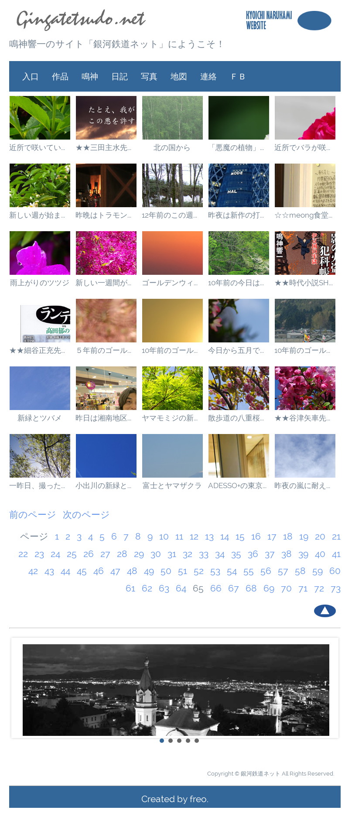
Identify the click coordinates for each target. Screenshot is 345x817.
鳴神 (90, 76)
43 (49, 570)
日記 (119, 76)
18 (288, 536)
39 (303, 553)
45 (82, 570)
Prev (20, 688)
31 (171, 553)
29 (139, 553)
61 (130, 588)
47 (115, 570)
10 (164, 536)
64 (181, 588)
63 (164, 588)
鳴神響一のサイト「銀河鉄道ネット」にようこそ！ (117, 43)
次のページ (86, 514)
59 (317, 570)
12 (194, 536)
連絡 (208, 76)
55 (248, 570)
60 (335, 570)
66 (216, 588)
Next (329, 688)
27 (105, 553)
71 (302, 588)
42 (33, 570)
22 (23, 553)
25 (72, 553)
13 (209, 536)
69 (268, 588)
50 (166, 570)
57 (283, 570)
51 (182, 570)
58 (300, 570)
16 (256, 536)
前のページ (32, 514)
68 (251, 588)
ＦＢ (238, 76)
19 (303, 536)
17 (272, 536)
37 (270, 553)
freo (198, 798)
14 (224, 536)
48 (132, 570)
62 (147, 588)
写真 (149, 76)
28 (122, 553)
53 (215, 570)
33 (203, 553)
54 (232, 570)
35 (236, 553)
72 (319, 588)
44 (65, 570)
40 (320, 553)
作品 (60, 76)
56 (265, 570)
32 (187, 553)
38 (286, 553)
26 (88, 553)
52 (199, 570)
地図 (179, 76)
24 (55, 553)
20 (320, 536)
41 (336, 553)
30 (155, 553)
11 (179, 536)
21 (336, 536)
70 (286, 588)
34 (220, 553)
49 (149, 570)
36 (253, 553)
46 (98, 570)
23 (39, 553)
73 (336, 588)
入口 (30, 76)
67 (233, 588)
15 (240, 536)
